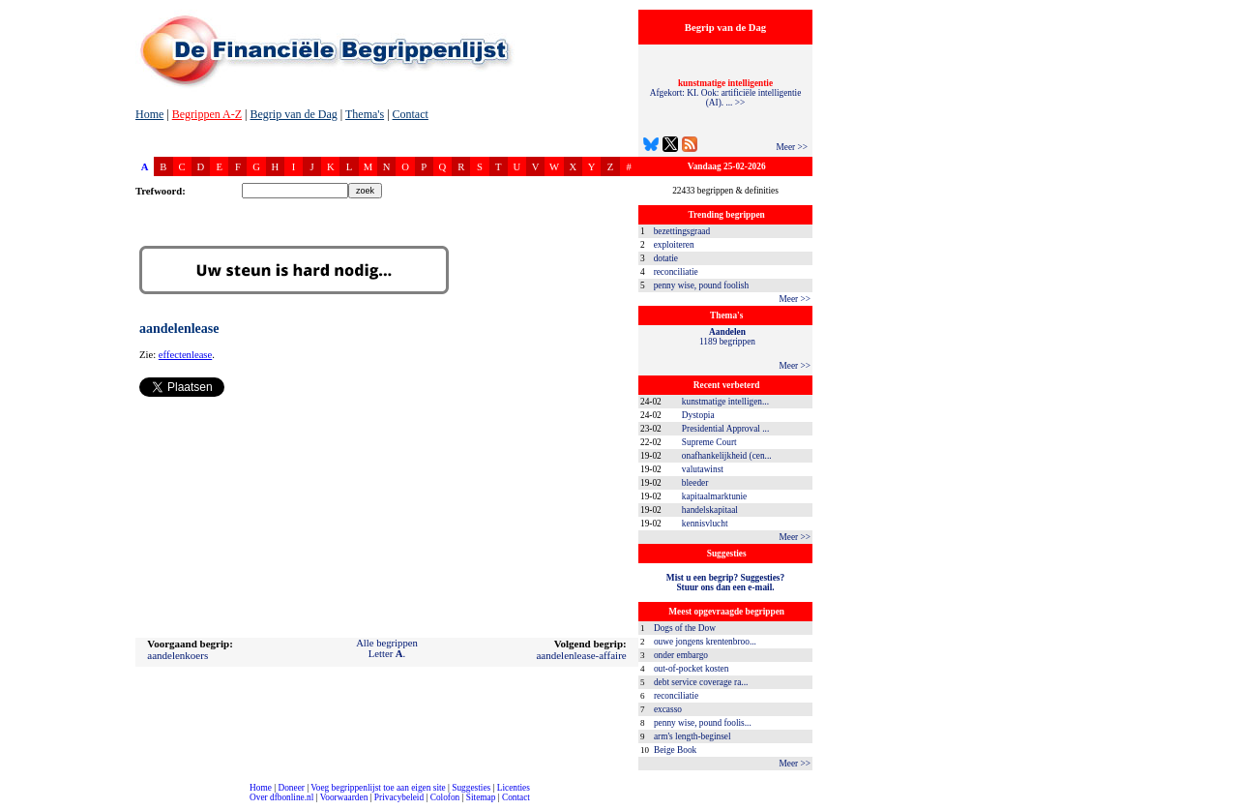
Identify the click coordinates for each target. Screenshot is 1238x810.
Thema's (364, 114)
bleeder (695, 483)
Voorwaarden (344, 797)
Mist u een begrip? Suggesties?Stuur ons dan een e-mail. (725, 582)
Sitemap (481, 797)
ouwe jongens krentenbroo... (705, 641)
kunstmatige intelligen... (725, 401)
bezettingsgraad (682, 231)
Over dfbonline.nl (281, 797)
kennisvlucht (705, 523)
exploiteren (674, 245)
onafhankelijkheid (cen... (727, 456)
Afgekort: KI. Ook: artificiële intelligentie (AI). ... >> (726, 92)
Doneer (291, 788)
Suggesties (471, 788)
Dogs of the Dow (685, 628)
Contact (410, 114)
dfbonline (1219, 804)
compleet (10, 804)
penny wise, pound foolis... (703, 723)
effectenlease (185, 354)
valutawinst (702, 469)
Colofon (445, 797)
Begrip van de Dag (293, 114)
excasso (668, 709)
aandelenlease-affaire (581, 655)
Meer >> (792, 147)
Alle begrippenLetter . (387, 648)
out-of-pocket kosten (691, 669)
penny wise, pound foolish (701, 285)
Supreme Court (709, 442)
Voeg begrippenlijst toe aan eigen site (377, 788)
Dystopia (698, 415)
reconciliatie (676, 272)
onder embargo (681, 655)
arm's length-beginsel (692, 736)
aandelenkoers (177, 655)
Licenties (513, 788)
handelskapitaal (710, 510)
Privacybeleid (399, 797)
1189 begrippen (727, 336)
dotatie (666, 258)
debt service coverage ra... (701, 682)
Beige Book (675, 750)
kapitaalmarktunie (714, 496)
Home (149, 114)
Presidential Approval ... (725, 429)
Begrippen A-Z (207, 114)
